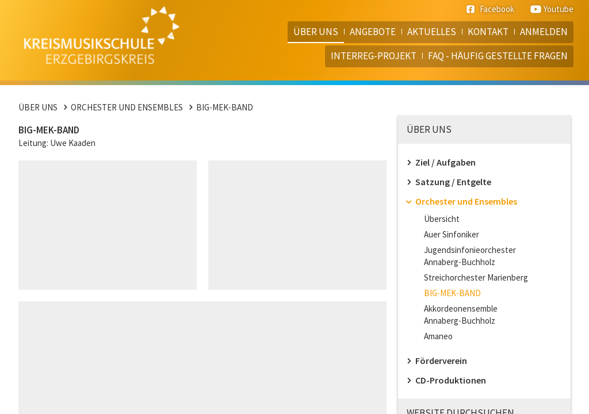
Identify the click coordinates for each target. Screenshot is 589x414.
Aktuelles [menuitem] (431, 31)
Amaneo (438, 336)
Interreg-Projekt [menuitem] (373, 55)
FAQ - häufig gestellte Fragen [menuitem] (498, 55)
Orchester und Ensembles (127, 107)
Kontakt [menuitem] (488, 31)
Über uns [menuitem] (315, 31)
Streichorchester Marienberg (476, 277)
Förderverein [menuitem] (441, 360)
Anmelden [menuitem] (544, 31)
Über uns (38, 107)
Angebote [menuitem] (373, 31)
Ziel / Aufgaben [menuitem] (445, 162)
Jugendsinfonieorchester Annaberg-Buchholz (470, 255)
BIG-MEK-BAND (224, 107)
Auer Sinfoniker (451, 234)
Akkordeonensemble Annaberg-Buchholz (461, 314)
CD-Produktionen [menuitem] (450, 380)
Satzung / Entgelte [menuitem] (453, 181)
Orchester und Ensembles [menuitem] (466, 201)
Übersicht (442, 218)
